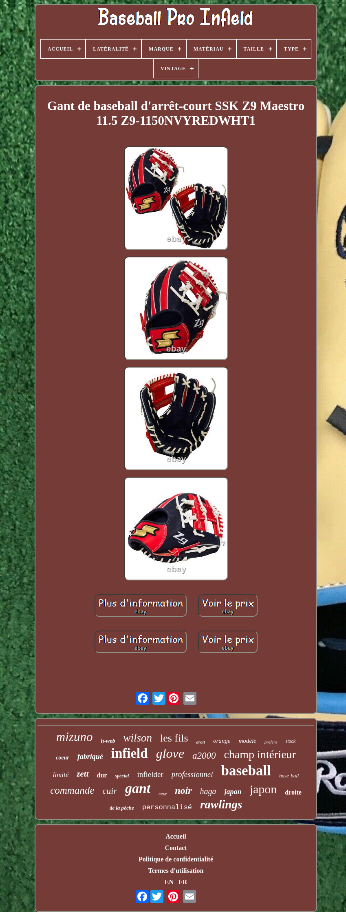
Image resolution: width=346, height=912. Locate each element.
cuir (109, 791)
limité (61, 775)
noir (183, 790)
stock (291, 741)
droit (200, 741)
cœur (163, 794)
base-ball (289, 776)
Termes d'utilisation (176, 870)
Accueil (175, 836)
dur (102, 775)
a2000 (204, 755)
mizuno (74, 737)
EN (169, 882)
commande (72, 790)
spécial (122, 776)
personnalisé (167, 807)
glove (170, 753)
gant (137, 788)
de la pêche (122, 808)
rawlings (221, 804)
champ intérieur (259, 754)
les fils (174, 738)
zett (82, 774)
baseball (246, 771)
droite (293, 792)
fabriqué (90, 757)
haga (208, 791)
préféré (271, 741)
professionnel (192, 774)
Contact (176, 847)
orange (222, 740)
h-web (108, 741)
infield (129, 753)
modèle (247, 740)
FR (183, 882)
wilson (137, 738)
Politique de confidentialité (176, 859)
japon (263, 789)
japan (233, 792)
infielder (150, 774)
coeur (62, 758)
